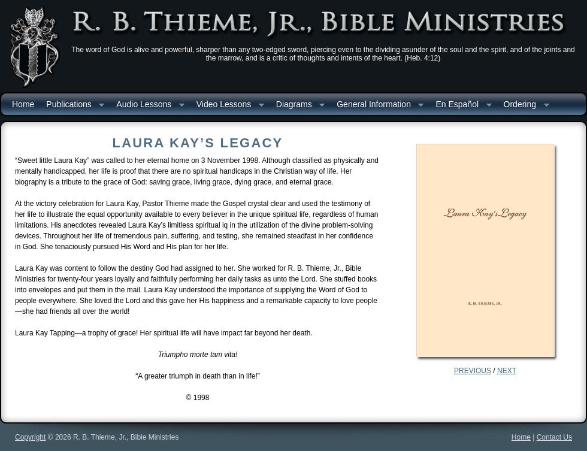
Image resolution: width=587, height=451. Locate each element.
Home (23, 104)
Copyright (30, 437)
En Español (460, 105)
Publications (72, 105)
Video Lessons (227, 105)
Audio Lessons (147, 105)
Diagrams (297, 105)
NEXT (506, 371)
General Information (377, 105)
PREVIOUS (472, 371)
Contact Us (554, 437)
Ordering (523, 105)
